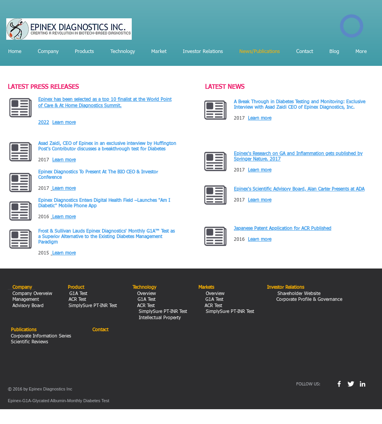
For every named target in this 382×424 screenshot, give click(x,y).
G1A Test (79, 294)
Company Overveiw (31, 294)
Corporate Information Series (41, 336)
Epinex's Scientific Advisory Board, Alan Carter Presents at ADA (299, 189)
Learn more (64, 122)
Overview (145, 294)
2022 (43, 122)
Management (26, 299)
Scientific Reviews (29, 342)
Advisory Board (27, 306)
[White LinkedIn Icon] (362, 384)
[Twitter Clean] (351, 384)
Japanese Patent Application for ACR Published (282, 228)
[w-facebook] (339, 384)
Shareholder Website (298, 294)
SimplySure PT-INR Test (91, 306)
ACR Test (78, 299)
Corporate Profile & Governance (308, 299)
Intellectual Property (156, 318)
